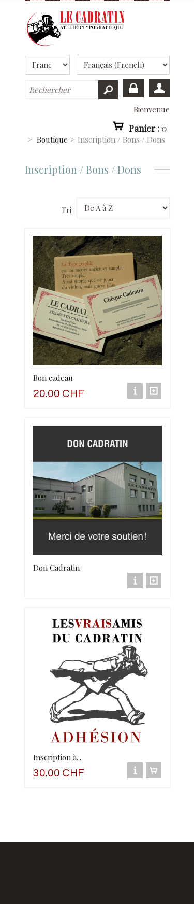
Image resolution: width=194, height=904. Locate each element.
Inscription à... (57, 757)
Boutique (52, 139)
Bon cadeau (53, 378)
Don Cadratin (56, 567)
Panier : (148, 127)
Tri (66, 210)
